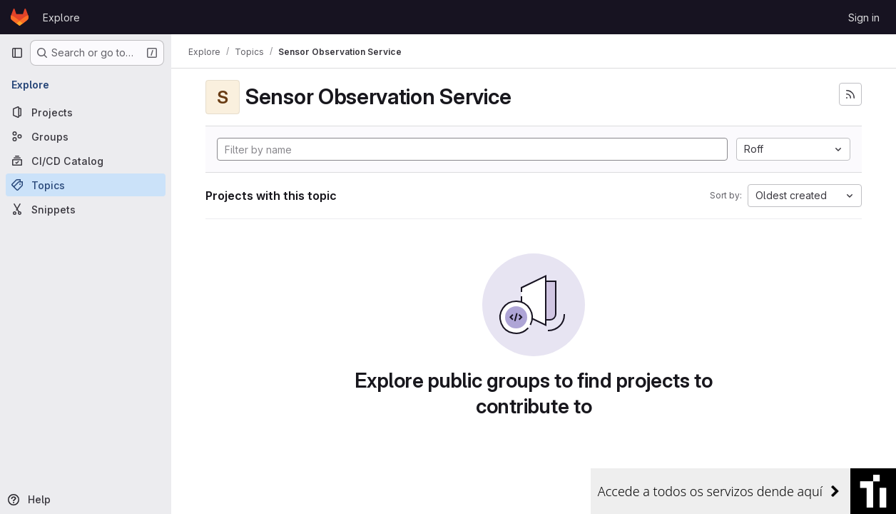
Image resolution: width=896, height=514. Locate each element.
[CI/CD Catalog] (86, 160)
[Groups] (86, 136)
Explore (61, 17)
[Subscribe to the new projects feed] (850, 94)
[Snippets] (86, 209)
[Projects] (86, 112)
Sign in (864, 17)
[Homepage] (19, 17)
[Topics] (86, 184)
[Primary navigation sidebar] (17, 52)
